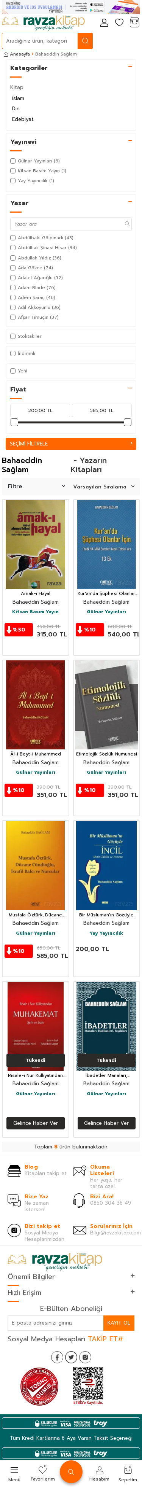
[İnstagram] (85, 1357)
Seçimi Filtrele (71, 443)
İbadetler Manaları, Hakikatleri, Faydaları (106, 1076)
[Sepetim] (134, 23)
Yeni (18, 370)
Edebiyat (23, 119)
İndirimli (22, 353)
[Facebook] (57, 1357)
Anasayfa (17, 54)
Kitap (16, 87)
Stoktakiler (26, 336)
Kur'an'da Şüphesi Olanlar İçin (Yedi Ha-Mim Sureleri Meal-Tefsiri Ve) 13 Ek (106, 594)
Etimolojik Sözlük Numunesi (106, 754)
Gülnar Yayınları (106, 612)
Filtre (36, 486)
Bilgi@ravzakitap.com (115, 1232)
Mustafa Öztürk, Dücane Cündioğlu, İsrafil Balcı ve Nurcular (35, 915)
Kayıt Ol (119, 1322)
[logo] (43, 23)
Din (16, 108)
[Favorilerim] (119, 23)
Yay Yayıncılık (106, 933)
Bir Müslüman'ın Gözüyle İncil (106, 915)
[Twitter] (71, 1357)
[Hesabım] (104, 23)
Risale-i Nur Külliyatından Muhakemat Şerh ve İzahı (35, 1076)
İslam (18, 98)
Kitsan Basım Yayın (35, 612)
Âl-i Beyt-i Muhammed (35, 754)
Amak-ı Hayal (35, 594)
